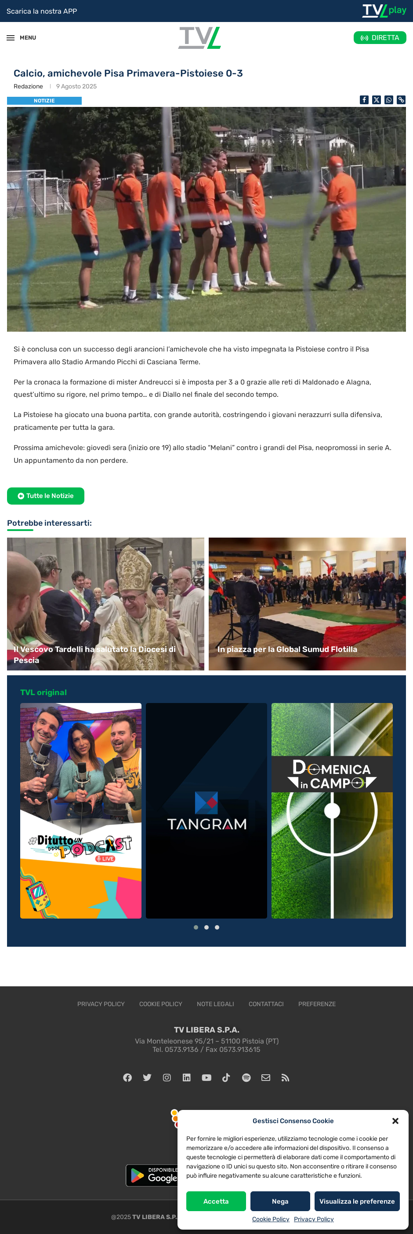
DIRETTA (385, 37)
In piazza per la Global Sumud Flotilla (287, 649)
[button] (395, 1121)
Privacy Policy (314, 1219)
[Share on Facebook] (364, 99)
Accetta (216, 1201)
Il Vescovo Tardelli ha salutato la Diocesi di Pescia (95, 654)
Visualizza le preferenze (357, 1201)
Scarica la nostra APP (42, 11)
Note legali (215, 1004)
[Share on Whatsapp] (388, 99)
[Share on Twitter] (376, 99)
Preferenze (317, 1004)
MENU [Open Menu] (24, 37)
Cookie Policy (271, 1219)
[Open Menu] (10, 38)
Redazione (28, 86)
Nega (280, 1201)
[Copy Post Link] (401, 99)
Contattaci (266, 1004)
